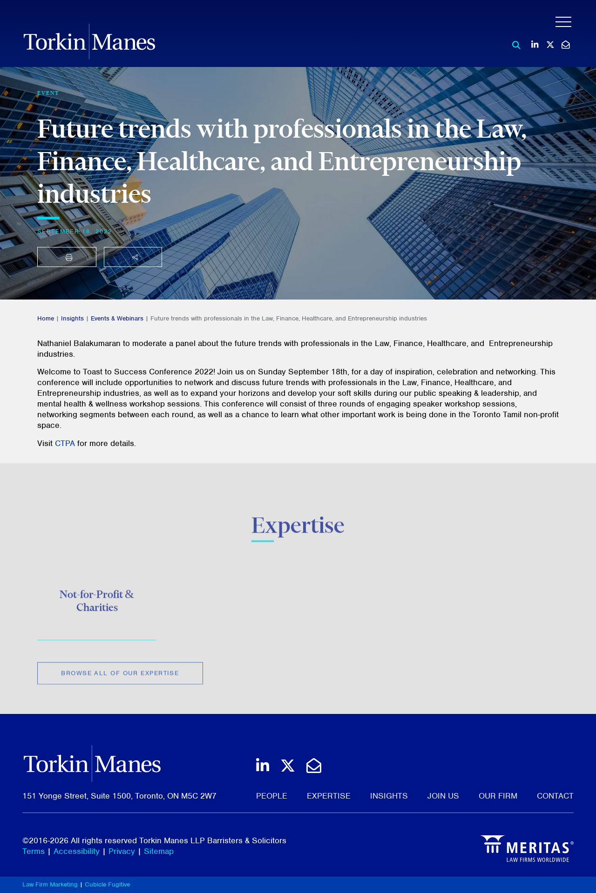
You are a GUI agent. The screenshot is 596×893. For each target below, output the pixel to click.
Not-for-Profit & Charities (97, 604)
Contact (555, 796)
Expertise (329, 796)
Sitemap (159, 851)
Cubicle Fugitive (107, 884)
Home (45, 318)
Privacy (121, 851)
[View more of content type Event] (48, 93)
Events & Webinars (117, 318)
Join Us (443, 796)
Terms (33, 851)
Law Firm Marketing (50, 884)
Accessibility (77, 851)
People (271, 796)
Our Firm (498, 796)
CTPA (65, 443)
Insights (72, 318)
